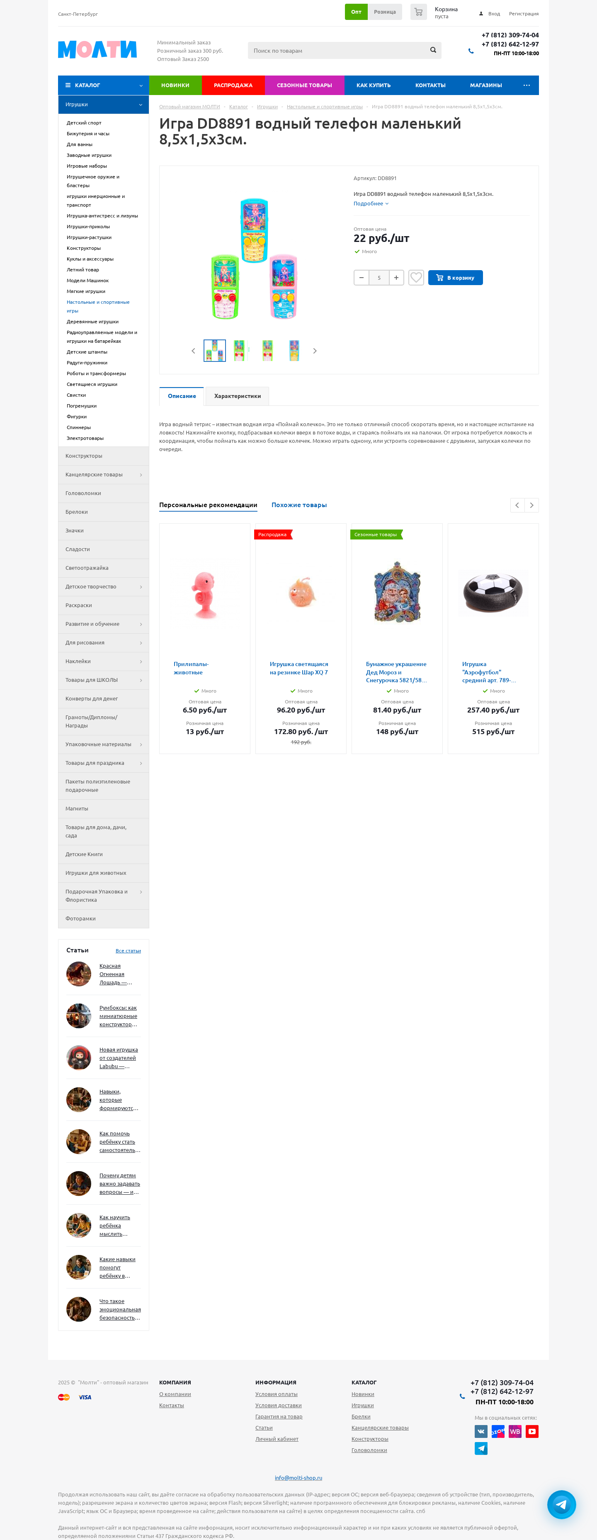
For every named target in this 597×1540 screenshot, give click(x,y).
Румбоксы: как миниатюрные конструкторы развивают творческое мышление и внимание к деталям (118, 1016)
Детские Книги (84, 854)
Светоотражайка (87, 568)
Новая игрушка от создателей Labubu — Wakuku (119, 1058)
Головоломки (83, 493)
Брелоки (77, 512)
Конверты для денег (92, 698)
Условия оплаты (276, 1394)
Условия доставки (278, 1405)
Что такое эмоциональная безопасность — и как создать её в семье (120, 1310)
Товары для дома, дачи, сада (96, 831)
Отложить (416, 278)
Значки (75, 530)
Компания (175, 1382)
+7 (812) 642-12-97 (510, 44)
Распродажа (233, 85)
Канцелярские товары (107, 475)
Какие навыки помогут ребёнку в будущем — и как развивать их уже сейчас (118, 1268)
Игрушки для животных (96, 873)
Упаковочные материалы (107, 744)
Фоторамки (81, 918)
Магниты (77, 808)
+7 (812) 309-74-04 (510, 35)
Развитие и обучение (107, 624)
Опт (356, 12)
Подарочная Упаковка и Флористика (107, 896)
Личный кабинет (276, 1439)
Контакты (430, 85)
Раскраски (79, 605)
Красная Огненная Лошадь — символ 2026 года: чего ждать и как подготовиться (119, 974)
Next (315, 351)
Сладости (78, 549)
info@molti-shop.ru (298, 1478)
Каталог (87, 85)
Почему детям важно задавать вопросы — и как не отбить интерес (120, 1184)
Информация (275, 1382)
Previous (194, 351)
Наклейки (107, 661)
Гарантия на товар (279, 1416)
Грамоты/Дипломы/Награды (91, 721)
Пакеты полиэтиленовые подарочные (98, 786)
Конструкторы (84, 456)
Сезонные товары (304, 85)
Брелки (361, 1416)
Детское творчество (107, 587)
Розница (385, 12)
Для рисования (107, 643)
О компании (175, 1394)
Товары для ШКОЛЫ (107, 680)
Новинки (175, 85)
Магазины (486, 85)
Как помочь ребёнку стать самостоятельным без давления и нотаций (120, 1142)
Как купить (374, 85)
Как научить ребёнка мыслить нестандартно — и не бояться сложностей (119, 1226)
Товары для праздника (107, 763)
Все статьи (128, 950)
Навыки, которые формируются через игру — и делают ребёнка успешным (119, 1100)
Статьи (264, 1427)
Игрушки (107, 104)
